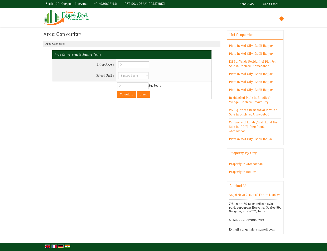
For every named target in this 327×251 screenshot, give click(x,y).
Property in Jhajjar (242, 172)
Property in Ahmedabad (246, 164)
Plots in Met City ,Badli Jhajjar (251, 45)
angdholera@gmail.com (258, 229)
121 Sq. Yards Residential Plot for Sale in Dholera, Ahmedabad (252, 64)
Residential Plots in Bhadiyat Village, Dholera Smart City (249, 100)
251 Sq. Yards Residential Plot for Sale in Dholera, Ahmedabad (253, 112)
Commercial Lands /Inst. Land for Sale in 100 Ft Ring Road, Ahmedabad (253, 127)
